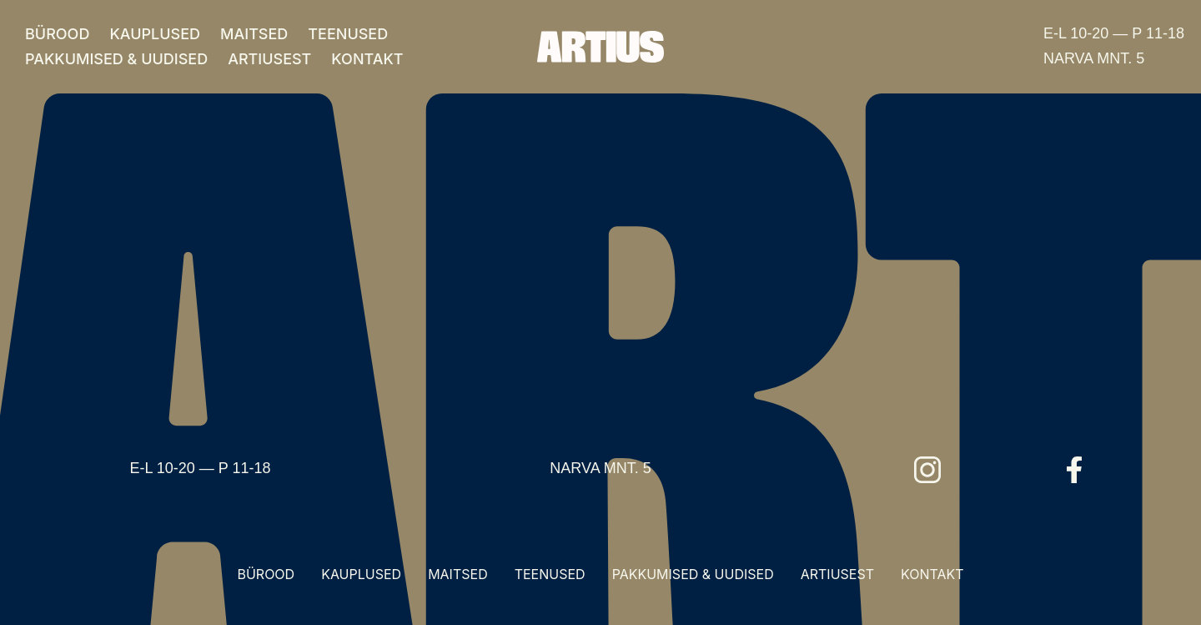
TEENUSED (348, 34)
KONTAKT (367, 59)
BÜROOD (57, 34)
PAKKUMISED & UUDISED (116, 59)
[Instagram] (927, 469)
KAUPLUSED (154, 34)
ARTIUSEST (269, 59)
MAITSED (254, 34)
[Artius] (600, 47)
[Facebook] (1074, 469)
